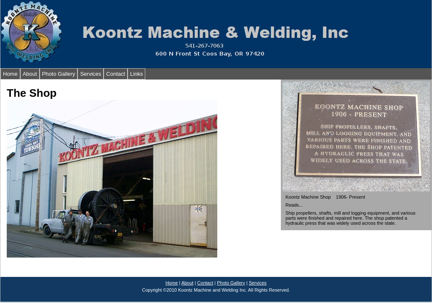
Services (90, 74)
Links (136, 74)
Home (10, 74)
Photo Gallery (58, 74)
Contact (115, 74)
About (30, 74)
